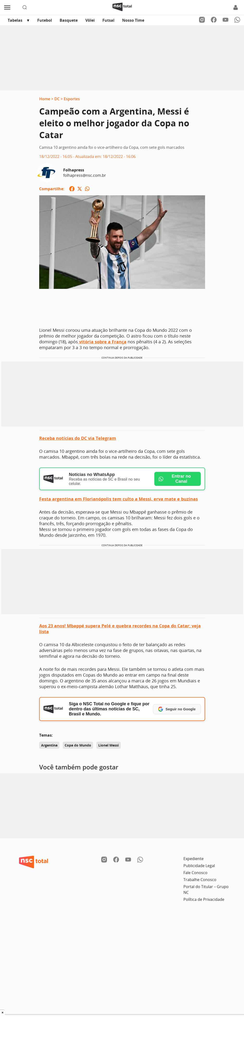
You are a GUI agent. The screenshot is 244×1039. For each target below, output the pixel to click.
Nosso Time (133, 20)
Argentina (49, 745)
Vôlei (90, 20)
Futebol (44, 20)
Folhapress (73, 170)
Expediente (193, 858)
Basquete (69, 20)
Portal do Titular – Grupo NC (206, 889)
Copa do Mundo (78, 745)
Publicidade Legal (199, 865)
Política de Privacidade (203, 899)
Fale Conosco (195, 872)
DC (57, 99)
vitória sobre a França (102, 342)
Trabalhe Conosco (199, 879)
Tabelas (15, 20)
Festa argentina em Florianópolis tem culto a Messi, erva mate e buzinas (118, 499)
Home (44, 99)
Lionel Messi (108, 745)
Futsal (108, 20)
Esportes (72, 99)
